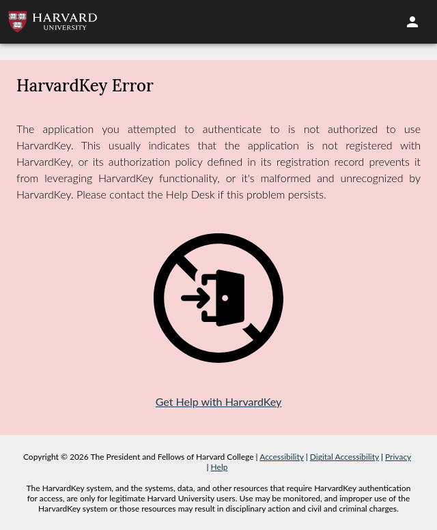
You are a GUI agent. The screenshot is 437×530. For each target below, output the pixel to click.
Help (219, 467)
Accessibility (281, 457)
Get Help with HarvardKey (219, 401)
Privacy (398, 457)
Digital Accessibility (344, 457)
